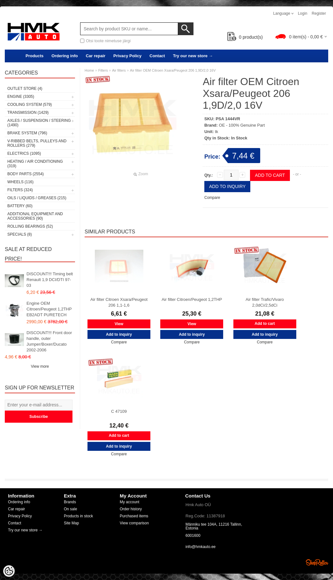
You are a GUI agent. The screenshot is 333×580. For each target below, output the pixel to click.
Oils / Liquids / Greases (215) (36, 198)
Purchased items (134, 516)
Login (302, 13)
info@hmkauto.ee (200, 547)
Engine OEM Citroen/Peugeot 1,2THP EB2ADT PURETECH (49, 309)
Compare (212, 197)
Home (89, 70)
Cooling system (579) (29, 104)
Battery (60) (20, 206)
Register (319, 13)
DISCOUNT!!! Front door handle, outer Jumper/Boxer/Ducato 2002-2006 (49, 341)
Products (34, 55)
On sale (70, 509)
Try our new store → (193, 55)
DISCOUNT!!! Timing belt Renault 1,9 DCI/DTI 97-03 (49, 279)
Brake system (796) (27, 133)
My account (129, 502)
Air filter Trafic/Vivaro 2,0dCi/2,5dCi (265, 302)
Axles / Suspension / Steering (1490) (39, 122)
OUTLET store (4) (24, 88)
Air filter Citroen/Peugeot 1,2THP (192, 299)
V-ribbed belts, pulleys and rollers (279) (36, 143)
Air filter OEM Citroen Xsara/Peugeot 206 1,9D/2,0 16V (173, 70)
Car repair (95, 55)
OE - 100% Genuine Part (242, 125)
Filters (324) (20, 190)
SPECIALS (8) (19, 234)
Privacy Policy (127, 55)
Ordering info (64, 55)
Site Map (71, 523)
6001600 (193, 535)
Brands (70, 502)
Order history (131, 509)
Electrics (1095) (24, 153)
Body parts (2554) (25, 174)
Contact (157, 55)
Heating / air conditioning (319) (35, 163)
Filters (103, 70)
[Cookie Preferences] (9, 571)
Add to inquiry (227, 186)
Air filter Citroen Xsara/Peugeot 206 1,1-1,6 (119, 302)
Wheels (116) (20, 182)
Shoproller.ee (317, 562)
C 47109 (119, 411)
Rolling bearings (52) (30, 226)
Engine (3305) (20, 96)
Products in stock (78, 516)
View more (40, 366)
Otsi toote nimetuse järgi (108, 40)
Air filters (119, 70)
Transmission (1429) (28, 112)
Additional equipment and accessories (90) (35, 216)
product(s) (245, 37)
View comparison (134, 523)
